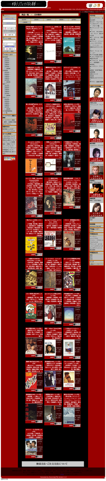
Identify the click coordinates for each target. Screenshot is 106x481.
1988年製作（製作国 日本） (77, 282)
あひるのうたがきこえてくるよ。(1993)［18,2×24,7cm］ (53, 222)
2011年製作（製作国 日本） (40, 55)
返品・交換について (9, 144)
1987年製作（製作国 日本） (40, 313)
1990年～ (7, 63)
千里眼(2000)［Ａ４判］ (72, 142)
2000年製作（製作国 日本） (59, 169)
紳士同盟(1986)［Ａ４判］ (34, 328)
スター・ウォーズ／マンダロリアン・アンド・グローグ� (96, 24)
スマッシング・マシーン (96, 103)
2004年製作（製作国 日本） (40, 88)
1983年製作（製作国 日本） (40, 383)
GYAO (92, 231)
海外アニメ (6, 84)
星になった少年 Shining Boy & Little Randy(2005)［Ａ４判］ (72, 28)
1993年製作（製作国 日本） (59, 241)
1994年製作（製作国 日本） (77, 199)
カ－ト (81, 12)
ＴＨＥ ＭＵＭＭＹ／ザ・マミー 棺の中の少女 (96, 33)
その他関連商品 (7, 111)
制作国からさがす (8, 129)
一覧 (5, 113)
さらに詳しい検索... (9, 51)
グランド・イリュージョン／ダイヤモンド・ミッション (96, 43)
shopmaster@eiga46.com (97, 9)
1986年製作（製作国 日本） (40, 348)
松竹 (91, 257)
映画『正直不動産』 (96, 70)
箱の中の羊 (94, 58)
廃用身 (92, 72)
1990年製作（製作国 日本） (59, 282)
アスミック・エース (96, 244)
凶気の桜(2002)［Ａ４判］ (72, 104)
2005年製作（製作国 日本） (77, 48)
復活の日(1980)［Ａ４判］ (72, 394)
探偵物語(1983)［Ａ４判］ (53, 361)
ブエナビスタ (94, 242)
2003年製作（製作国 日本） (40, 127)
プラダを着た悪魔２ (96, 55)
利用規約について (8, 150)
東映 (91, 255)
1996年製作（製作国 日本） (59, 205)
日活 (91, 259)
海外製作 (5, 57)
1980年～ (7, 65)
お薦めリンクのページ (96, 264)
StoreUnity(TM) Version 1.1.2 (58, 477)
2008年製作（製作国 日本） (59, 54)
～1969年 (7, 68)
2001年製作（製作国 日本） (40, 169)
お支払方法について (9, 138)
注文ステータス (100, 12)
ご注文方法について (9, 136)
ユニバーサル (94, 238)
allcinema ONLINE (95, 226)
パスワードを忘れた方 (9, 31)
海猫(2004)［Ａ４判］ (34, 67)
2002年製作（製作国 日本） (59, 133)
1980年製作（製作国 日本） (77, 417)
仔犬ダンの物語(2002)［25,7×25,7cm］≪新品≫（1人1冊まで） (53, 106)
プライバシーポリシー (9, 148)
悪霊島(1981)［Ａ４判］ (53, 394)
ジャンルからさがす (9, 131)
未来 (92, 76)
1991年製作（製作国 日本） (40, 280)
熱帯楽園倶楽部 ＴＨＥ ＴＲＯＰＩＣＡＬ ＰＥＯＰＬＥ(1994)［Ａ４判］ (72, 180)
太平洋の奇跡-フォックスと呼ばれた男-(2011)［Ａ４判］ (34, 28)
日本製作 (5, 70)
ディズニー (93, 236)
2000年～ (7, 61)
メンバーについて (8, 146)
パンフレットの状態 (9, 142)
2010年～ (7, 59)
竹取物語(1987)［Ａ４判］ (72, 294)
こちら (62, 474)
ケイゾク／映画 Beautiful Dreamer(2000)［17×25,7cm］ (34, 180)
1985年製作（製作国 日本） (77, 350)
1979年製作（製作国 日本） (40, 449)
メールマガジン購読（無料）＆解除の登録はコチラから (9, 122)
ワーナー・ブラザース (96, 240)
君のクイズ (94, 74)
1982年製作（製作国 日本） (40, 414)
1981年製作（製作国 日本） (59, 416)
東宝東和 (92, 250)
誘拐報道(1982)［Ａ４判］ (34, 394)
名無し (92, 64)
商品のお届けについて (9, 140)
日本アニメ (6, 97)
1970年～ (7, 66)
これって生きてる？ (96, 56)
